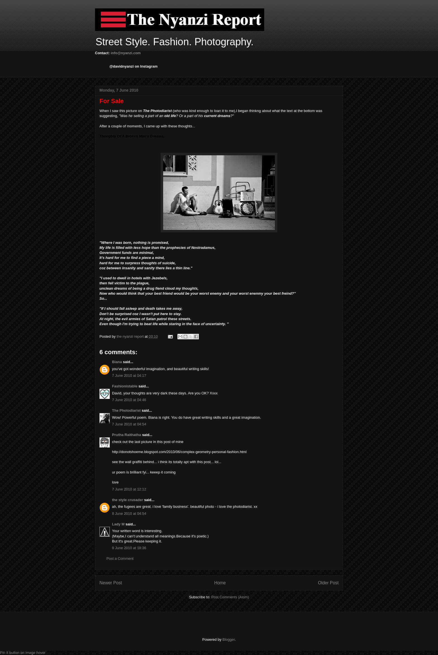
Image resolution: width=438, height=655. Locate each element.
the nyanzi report (130, 336)
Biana (117, 362)
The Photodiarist (126, 410)
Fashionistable (124, 386)
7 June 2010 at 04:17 (129, 375)
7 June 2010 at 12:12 (129, 489)
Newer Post (110, 582)
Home (220, 582)
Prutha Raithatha (126, 435)
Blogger (228, 639)
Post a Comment (120, 558)
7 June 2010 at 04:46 (129, 400)
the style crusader (127, 500)
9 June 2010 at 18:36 (129, 548)
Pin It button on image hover (23, 653)
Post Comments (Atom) (230, 597)
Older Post (328, 582)
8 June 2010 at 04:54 (129, 513)
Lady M (118, 524)
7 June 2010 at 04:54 (129, 424)
